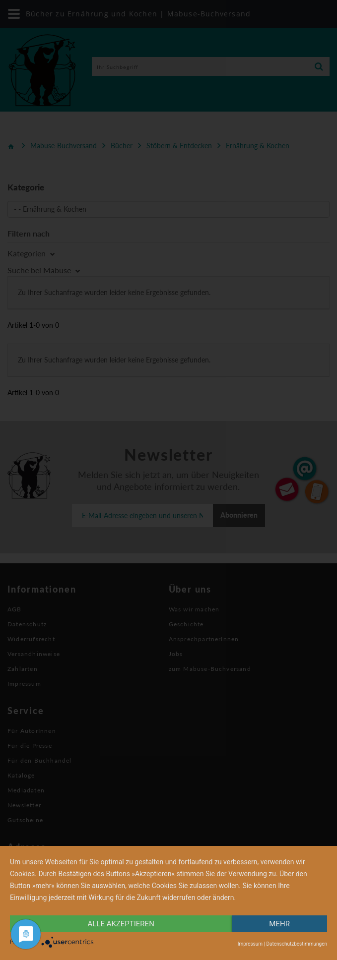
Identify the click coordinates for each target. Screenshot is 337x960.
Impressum (250, 944)
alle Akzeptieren (120, 923)
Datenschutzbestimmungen (296, 944)
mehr (279, 923)
